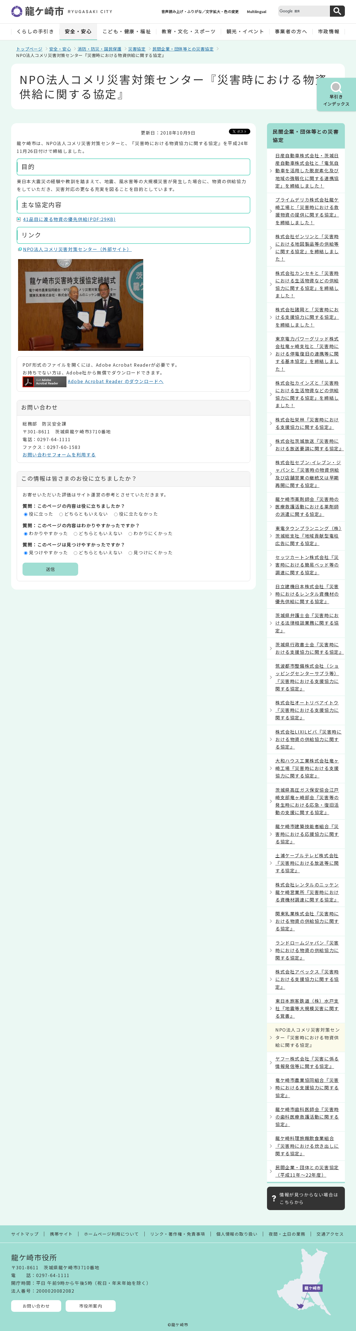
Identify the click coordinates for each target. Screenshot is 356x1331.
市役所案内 (90, 1306)
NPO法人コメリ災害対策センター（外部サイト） (77, 249)
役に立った (41, 513)
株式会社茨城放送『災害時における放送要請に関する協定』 (309, 445)
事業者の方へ (291, 31)
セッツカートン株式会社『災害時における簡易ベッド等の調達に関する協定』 (307, 564)
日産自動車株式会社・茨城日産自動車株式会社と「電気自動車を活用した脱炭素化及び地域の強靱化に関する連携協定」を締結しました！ (307, 170)
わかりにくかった (153, 533)
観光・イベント (245, 31)
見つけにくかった (153, 552)
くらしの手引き (35, 31)
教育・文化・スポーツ (189, 31)
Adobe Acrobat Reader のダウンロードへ (93, 381)
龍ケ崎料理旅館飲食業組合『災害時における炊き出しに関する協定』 (307, 1145)
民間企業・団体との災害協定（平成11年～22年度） (307, 1171)
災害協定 (137, 49)
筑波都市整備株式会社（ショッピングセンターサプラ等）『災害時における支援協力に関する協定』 (307, 677)
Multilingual (256, 11)
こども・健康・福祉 (126, 31)
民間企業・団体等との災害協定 (183, 49)
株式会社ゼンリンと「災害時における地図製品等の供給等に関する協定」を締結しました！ (307, 247)
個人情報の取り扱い (237, 1234)
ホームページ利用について (111, 1234)
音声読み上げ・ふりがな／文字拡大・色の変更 (200, 11)
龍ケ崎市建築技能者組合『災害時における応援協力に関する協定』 (307, 834)
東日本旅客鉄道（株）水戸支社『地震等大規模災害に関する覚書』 (307, 1008)
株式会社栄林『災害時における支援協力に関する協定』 (307, 423)
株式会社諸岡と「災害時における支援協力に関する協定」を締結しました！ (307, 317)
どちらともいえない (86, 513)
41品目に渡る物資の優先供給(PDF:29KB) (69, 219)
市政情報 (329, 31)
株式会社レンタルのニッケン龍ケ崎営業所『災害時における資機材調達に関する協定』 (307, 892)
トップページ (29, 49)
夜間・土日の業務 (287, 1234)
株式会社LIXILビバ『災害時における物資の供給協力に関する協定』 (308, 739)
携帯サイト (61, 1234)
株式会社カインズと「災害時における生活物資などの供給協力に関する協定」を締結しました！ (307, 394)
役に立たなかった (138, 513)
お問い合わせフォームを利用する (59, 454)
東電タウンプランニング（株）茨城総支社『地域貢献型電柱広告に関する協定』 (308, 536)
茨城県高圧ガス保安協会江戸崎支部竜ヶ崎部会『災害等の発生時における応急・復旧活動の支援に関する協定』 (307, 801)
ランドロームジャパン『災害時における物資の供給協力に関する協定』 (307, 950)
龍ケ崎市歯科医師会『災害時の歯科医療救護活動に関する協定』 (307, 1117)
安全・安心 (78, 31)
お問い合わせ (36, 1306)
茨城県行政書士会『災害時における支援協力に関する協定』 (309, 648)
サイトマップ (25, 1234)
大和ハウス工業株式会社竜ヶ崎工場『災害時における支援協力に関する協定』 (307, 768)
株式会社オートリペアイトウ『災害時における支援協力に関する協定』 (307, 710)
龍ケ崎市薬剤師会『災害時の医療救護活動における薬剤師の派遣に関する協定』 (307, 506)
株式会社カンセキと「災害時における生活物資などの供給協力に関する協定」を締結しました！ (307, 284)
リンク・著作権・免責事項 (177, 1234)
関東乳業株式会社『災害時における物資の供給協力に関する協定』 (307, 921)
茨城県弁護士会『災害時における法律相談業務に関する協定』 (307, 623)
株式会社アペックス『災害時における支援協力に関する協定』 (307, 979)
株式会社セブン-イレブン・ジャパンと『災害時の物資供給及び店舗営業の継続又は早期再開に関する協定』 (308, 473)
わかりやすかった (48, 533)
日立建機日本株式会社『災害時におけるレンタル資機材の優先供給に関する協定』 (307, 594)
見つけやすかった (48, 552)
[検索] (303, 11)
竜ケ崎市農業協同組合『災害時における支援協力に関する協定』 (307, 1087)
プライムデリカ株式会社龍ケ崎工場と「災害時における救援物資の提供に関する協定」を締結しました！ (307, 211)
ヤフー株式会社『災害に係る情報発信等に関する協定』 (307, 1062)
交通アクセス (330, 1234)
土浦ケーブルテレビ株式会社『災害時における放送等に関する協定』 (307, 863)
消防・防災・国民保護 (100, 49)
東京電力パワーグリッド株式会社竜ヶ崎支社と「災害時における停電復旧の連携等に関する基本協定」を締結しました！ (307, 353)
